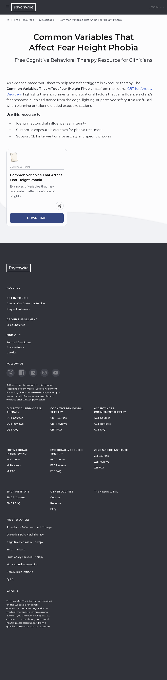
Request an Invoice (18, 309)
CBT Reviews (58, 423)
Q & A (10, 579)
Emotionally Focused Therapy (66, 451)
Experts (12, 590)
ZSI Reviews (101, 461)
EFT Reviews (58, 465)
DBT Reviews (15, 423)
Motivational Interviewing (17, 451)
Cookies (12, 352)
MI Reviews (14, 465)
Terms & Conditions (19, 342)
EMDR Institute (18, 491)
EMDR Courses (16, 497)
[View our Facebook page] (22, 373)
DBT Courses (15, 417)
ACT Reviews (102, 423)
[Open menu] (7, 7)
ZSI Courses (101, 455)
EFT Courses (58, 459)
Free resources (18, 519)
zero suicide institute (111, 450)
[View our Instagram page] (44, 373)
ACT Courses (102, 417)
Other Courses (61, 491)
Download (37, 218)
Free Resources (24, 19)
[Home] (7, 20)
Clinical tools (46, 19)
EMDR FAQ (13, 503)
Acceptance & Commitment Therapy (110, 410)
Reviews (55, 503)
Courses (55, 497)
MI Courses (13, 459)
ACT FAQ (100, 429)
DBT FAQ (12, 429)
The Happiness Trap (106, 491)
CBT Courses (58, 417)
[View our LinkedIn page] (33, 373)
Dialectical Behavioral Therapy (24, 410)
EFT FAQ (55, 471)
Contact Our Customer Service (26, 303)
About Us (13, 287)
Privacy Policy (15, 347)
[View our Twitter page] (10, 373)
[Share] (60, 206)
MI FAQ (11, 471)
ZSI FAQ (99, 467)
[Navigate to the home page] (23, 7)
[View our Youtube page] (56, 373)
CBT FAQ (56, 429)
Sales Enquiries (16, 324)
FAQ (53, 509)
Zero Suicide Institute (20, 571)
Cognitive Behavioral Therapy (66, 410)
